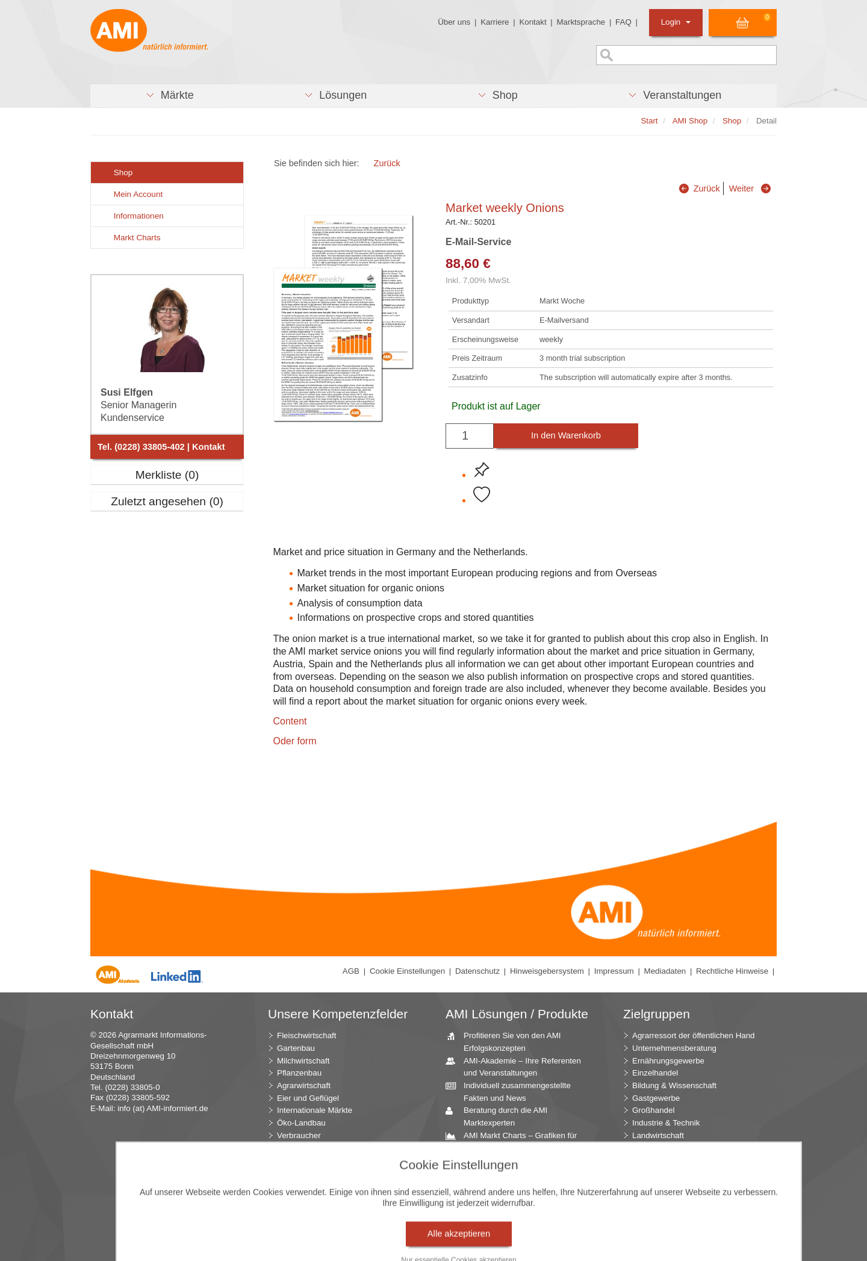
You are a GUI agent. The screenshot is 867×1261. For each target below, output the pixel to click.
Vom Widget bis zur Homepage (514, 1222)
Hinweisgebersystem (547, 971)
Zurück (387, 163)
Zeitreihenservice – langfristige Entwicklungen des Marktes (514, 1190)
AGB (351, 971)
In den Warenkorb (566, 435)
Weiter (741, 188)
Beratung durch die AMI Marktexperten (501, 1115)
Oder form (294, 741)
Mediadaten (665, 971)
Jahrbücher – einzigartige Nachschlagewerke (504, 1165)
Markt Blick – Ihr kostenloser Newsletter (509, 1240)
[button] (169, 95)
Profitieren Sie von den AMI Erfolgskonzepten (508, 1041)
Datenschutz (477, 971)
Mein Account (131, 194)
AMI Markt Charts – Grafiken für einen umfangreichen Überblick (516, 1141)
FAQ (623, 21)
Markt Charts (130, 237)
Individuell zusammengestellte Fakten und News (513, 1091)
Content (289, 721)
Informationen (132, 215)
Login (676, 21)
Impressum (614, 971)
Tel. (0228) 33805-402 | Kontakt (161, 447)
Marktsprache (580, 21)
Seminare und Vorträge (500, 1210)
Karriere (494, 21)
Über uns (454, 21)
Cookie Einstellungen (407, 971)
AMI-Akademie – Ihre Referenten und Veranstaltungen (518, 1066)
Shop (116, 172)
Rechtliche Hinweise (732, 971)
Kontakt (532, 21)
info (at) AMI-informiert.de (162, 1108)
